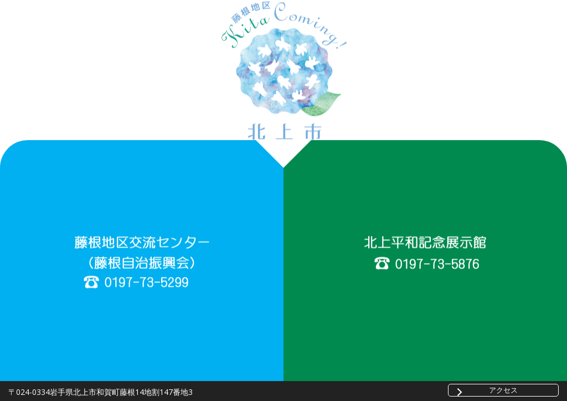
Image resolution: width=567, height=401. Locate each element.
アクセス (503, 390)
